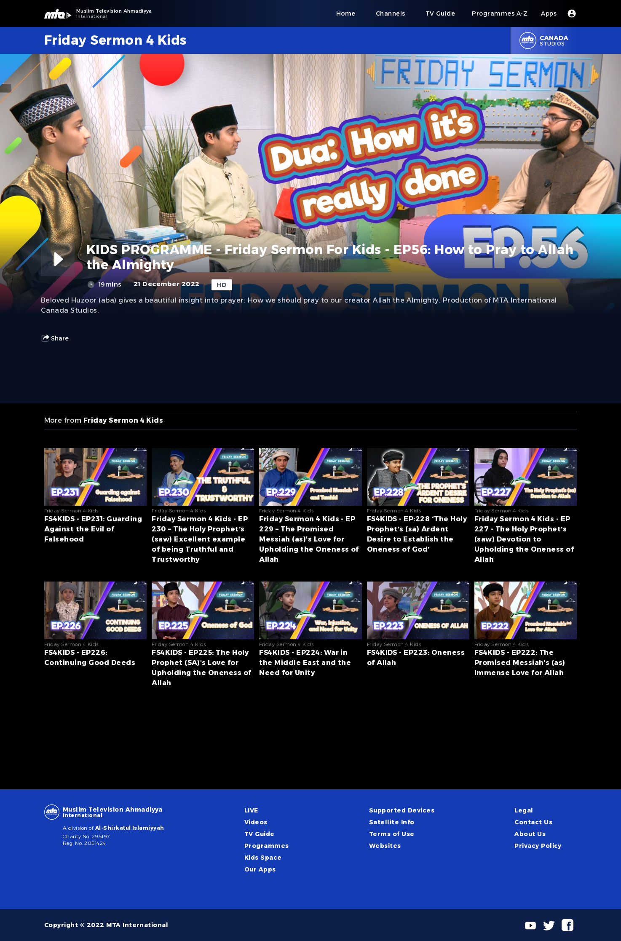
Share (55, 338)
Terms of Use (392, 834)
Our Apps (260, 869)
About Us (530, 834)
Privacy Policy (538, 846)
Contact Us (533, 822)
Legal (523, 810)
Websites (385, 846)
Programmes (266, 846)
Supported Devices (401, 810)
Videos (256, 822)
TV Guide (259, 834)
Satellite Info (392, 822)
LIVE (251, 810)
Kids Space (263, 857)
